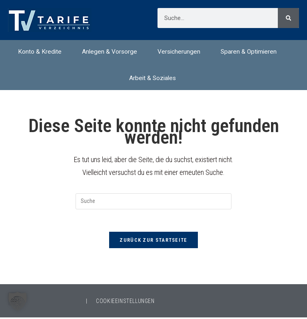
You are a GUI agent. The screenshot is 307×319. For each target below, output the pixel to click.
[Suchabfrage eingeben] (153, 201)
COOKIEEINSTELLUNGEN (125, 302)
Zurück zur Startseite (153, 242)
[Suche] (288, 18)
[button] (17, 301)
